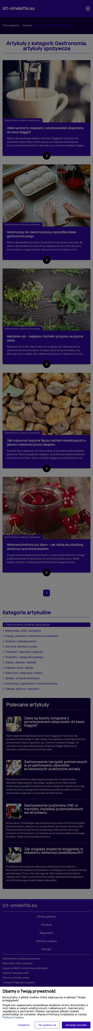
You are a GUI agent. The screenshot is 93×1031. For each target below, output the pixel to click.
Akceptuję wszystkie (76, 1025)
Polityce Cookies (13, 1017)
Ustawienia (23, 1025)
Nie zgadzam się (47, 1025)
